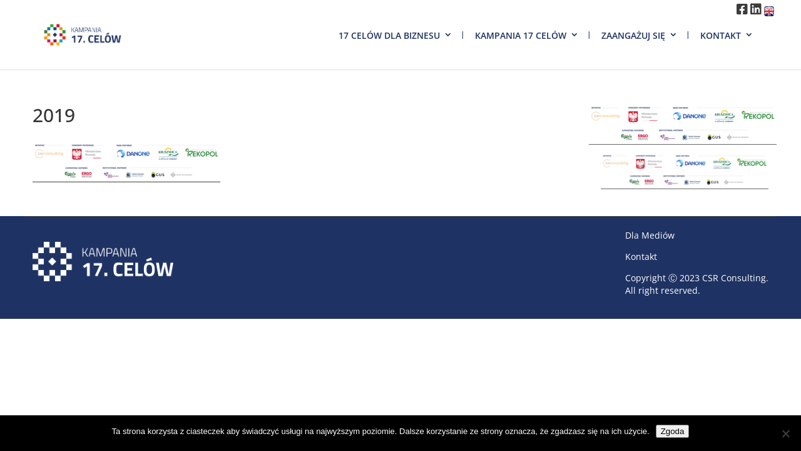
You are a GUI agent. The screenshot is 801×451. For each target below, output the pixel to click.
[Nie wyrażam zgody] (785, 433)
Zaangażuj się (633, 35)
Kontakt (720, 35)
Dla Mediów (650, 235)
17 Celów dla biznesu (389, 35)
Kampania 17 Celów (520, 35)
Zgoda (673, 431)
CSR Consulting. (735, 278)
